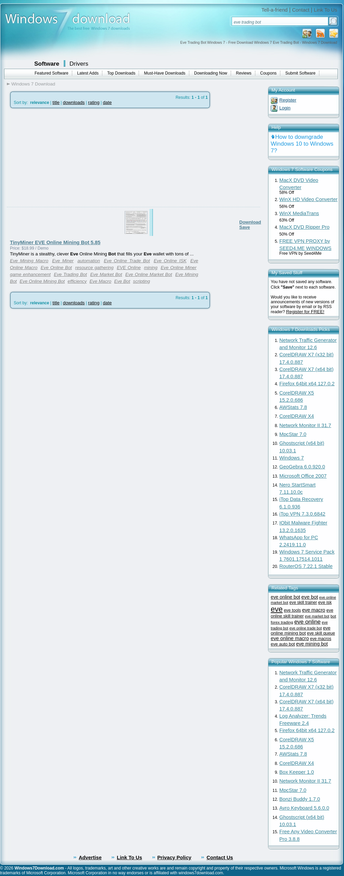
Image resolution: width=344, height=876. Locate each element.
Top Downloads (121, 73)
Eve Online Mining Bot (42, 281)
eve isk (325, 602)
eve (277, 609)
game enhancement (30, 274)
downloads (74, 102)
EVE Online (129, 267)
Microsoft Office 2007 (303, 476)
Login (285, 107)
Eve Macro (100, 281)
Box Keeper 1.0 (296, 772)
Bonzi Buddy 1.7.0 (299, 799)
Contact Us (219, 857)
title (56, 102)
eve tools (292, 610)
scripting (141, 281)
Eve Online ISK (170, 260)
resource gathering (94, 267)
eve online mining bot (300, 630)
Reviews (243, 73)
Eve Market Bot (106, 274)
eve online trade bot (305, 628)
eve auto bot (283, 644)
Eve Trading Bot (70, 274)
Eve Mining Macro (29, 260)
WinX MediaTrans (299, 213)
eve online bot (285, 597)
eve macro (313, 610)
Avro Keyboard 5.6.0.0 (304, 808)
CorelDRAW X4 (296, 416)
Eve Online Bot (56, 267)
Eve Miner (63, 260)
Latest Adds (88, 73)
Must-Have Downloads (165, 73)
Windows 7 (291, 458)
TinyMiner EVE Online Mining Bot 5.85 (55, 242)
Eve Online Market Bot (148, 274)
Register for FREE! (305, 311)
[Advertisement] (64, 174)
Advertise (90, 857)
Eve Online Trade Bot (127, 260)
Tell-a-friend (275, 10)
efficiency (77, 281)
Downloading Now (210, 73)
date (107, 102)
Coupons (268, 73)
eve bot (309, 597)
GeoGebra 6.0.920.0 (302, 466)
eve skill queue (321, 633)
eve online (307, 622)
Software (46, 63)
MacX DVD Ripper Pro (304, 227)
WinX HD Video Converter (308, 199)
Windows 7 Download (33, 84)
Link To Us (325, 10)
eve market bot (317, 616)
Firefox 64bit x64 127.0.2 (306, 383)
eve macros (320, 638)
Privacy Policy (174, 857)
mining (150, 267)
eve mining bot (312, 644)
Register (287, 100)
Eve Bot (122, 281)
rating (93, 102)
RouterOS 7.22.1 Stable (306, 566)
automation (88, 260)
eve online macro (290, 638)
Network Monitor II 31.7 (305, 425)
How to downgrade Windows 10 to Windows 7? (302, 144)
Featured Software (51, 73)
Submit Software (300, 73)
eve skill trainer (303, 602)
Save (244, 227)
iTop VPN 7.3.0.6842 (302, 514)
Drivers (78, 63)
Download (250, 222)
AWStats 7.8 (293, 407)
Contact (300, 10)
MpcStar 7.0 (292, 434)
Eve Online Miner (178, 267)
